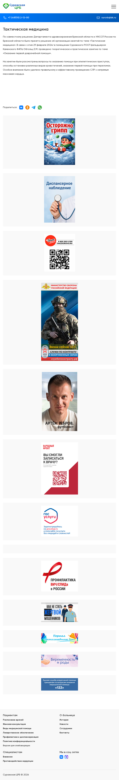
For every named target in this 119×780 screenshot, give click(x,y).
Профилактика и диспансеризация (20, 737)
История (64, 720)
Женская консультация (14, 724)
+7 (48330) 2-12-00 (18, 17)
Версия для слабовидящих (16, 745)
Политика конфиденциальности (19, 741)
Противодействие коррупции (18, 761)
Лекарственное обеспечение (18, 732)
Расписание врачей (13, 720)
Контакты (64, 732)
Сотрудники (66, 728)
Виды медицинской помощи (17, 728)
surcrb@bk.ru (108, 17)
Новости (64, 724)
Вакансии (8, 756)
